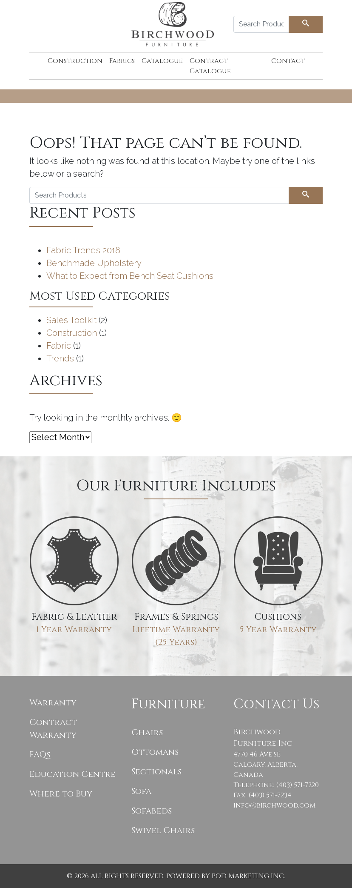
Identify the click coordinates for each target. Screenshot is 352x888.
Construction (75, 61)
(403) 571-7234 (270, 795)
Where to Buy (60, 793)
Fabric (58, 346)
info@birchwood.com (274, 805)
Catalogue (162, 61)
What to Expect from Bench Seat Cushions (129, 276)
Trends (60, 358)
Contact (288, 61)
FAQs (39, 754)
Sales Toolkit (71, 320)
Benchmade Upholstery (94, 263)
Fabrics (122, 61)
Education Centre (72, 774)
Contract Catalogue (210, 66)
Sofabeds (151, 810)
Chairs (147, 732)
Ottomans (155, 752)
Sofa (141, 791)
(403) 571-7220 (297, 785)
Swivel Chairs (163, 830)
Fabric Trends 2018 (83, 250)
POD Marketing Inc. (248, 876)
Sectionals (156, 771)
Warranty (53, 702)
